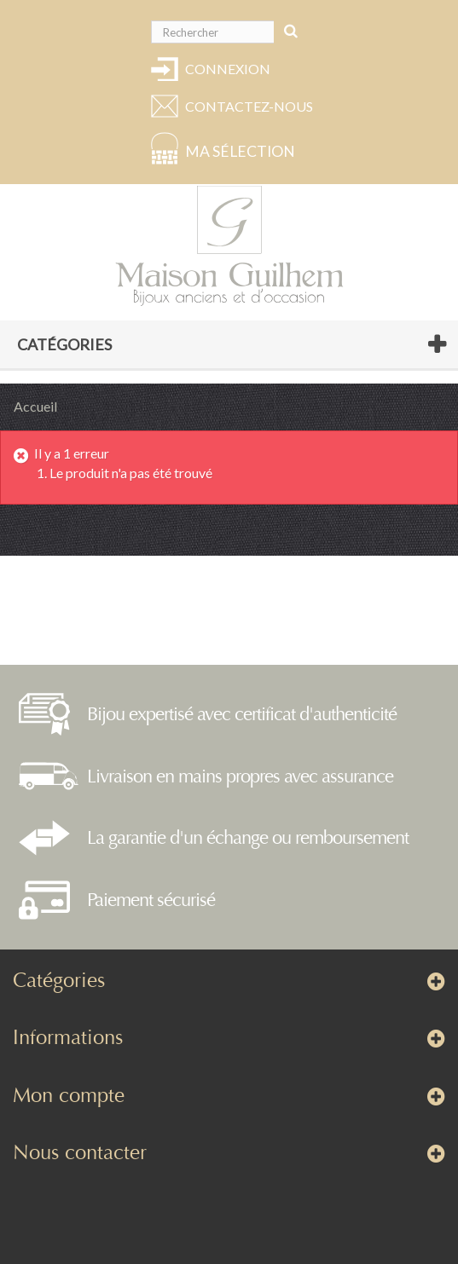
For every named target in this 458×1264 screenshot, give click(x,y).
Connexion (227, 69)
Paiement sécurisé (151, 900)
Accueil (35, 406)
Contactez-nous (246, 106)
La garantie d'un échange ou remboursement (248, 838)
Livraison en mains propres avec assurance (240, 776)
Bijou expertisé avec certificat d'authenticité (242, 714)
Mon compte (69, 1095)
